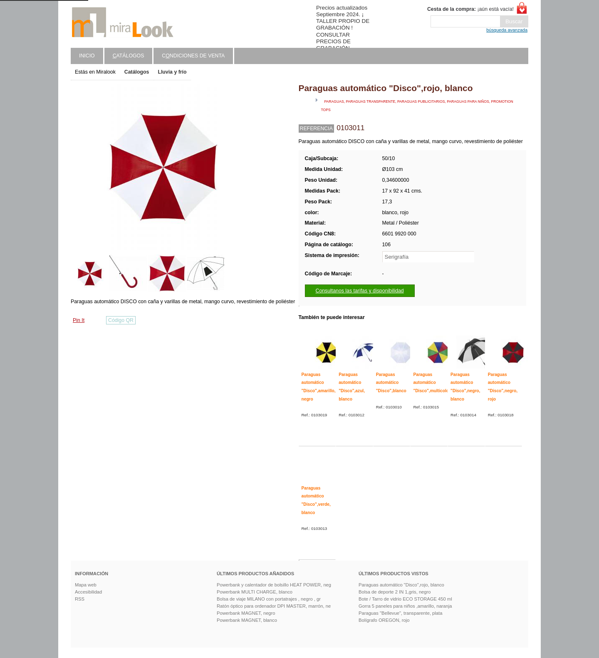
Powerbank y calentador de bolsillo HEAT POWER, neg (274, 584)
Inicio (87, 56)
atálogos (128, 56)
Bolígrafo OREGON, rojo (384, 620)
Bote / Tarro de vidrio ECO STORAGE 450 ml (405, 598)
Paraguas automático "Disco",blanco (391, 382)
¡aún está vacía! (470, 9)
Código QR (121, 320)
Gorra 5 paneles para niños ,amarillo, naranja (405, 606)
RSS (79, 598)
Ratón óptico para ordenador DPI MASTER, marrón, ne (274, 606)
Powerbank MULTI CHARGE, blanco (254, 591)
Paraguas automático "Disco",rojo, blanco (401, 584)
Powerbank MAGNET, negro (246, 613)
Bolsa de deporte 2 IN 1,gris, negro (395, 591)
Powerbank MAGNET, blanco (247, 620)
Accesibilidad (88, 591)
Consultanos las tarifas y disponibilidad (360, 291)
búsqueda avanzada (506, 29)
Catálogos (136, 72)
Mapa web (86, 584)
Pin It (78, 320)
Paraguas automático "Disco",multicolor (431, 382)
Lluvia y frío (172, 72)
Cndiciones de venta (193, 56)
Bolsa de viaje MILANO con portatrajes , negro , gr (269, 598)
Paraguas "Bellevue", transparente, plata (400, 613)
